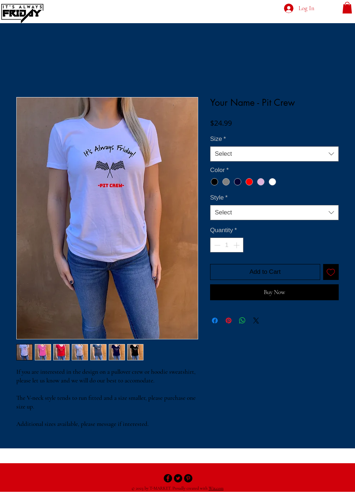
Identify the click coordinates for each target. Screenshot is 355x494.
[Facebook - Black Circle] (168, 478)
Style (218, 197)
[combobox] (274, 154)
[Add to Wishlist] (331, 272)
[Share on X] (256, 320)
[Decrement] (216, 245)
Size (218, 138)
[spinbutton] (227, 245)
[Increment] (237, 245)
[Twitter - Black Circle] (178, 478)
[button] (347, 7)
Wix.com (216, 488)
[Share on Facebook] (214, 320)
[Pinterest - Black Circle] (188, 478)
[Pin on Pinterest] (228, 320)
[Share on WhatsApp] (242, 320)
